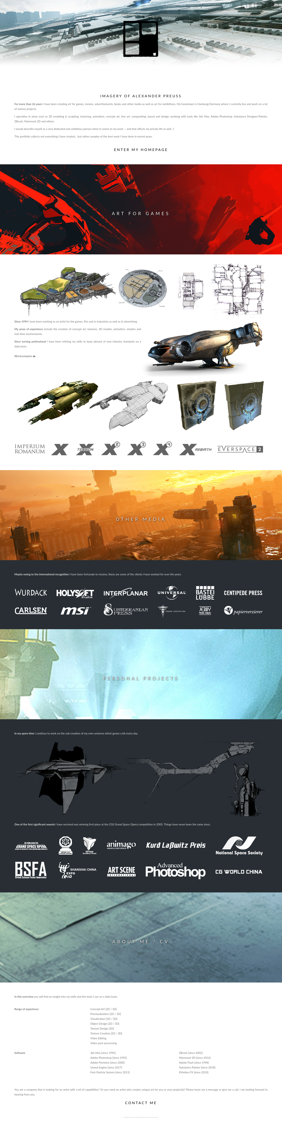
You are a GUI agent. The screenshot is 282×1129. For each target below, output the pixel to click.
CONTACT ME (141, 1103)
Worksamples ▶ (25, 356)
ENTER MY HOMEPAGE (141, 149)
